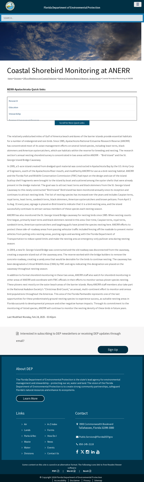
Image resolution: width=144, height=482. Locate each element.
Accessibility (60, 480)
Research (13, 100)
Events (50, 447)
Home (10, 78)
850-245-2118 (86, 444)
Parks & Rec (29, 435)
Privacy (87, 480)
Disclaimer (75, 480)
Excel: (87, 471)
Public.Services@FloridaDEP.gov (96, 436)
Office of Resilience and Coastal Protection (40, 78)
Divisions (17, 78)
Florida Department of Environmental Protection (72, 7)
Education (13, 107)
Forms (49, 430)
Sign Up (113, 349)
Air (24, 424)
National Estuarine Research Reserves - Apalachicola (79, 78)
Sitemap (98, 480)
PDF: (55, 471)
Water (26, 447)
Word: (71, 471)
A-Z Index (51, 424)
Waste (26, 441)
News (49, 441)
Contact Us (52, 453)
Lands (26, 430)
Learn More (30, 398)
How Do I (51, 435)
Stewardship (15, 113)
